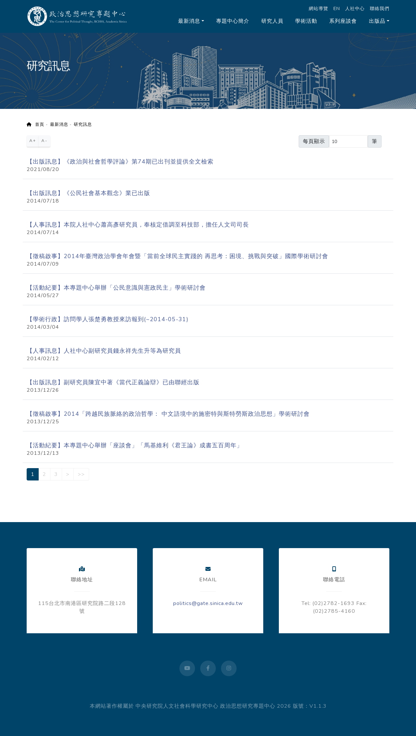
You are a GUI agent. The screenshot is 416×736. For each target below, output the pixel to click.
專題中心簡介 (232, 21)
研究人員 (272, 21)
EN (336, 8)
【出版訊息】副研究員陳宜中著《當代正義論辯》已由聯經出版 (113, 382)
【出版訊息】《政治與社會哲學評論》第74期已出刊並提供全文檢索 (120, 161)
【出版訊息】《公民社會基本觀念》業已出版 (88, 193)
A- (44, 140)
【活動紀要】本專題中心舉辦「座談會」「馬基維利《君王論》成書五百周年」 (135, 445)
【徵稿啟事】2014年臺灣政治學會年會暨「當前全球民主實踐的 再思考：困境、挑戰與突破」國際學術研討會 (177, 256)
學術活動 (306, 21)
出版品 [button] (377, 21)
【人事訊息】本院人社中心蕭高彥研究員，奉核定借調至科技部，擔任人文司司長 (138, 225)
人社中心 (355, 8)
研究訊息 (83, 124)
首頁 (35, 124)
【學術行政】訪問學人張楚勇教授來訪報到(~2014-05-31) (107, 319)
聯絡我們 (379, 8)
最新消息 (59, 124)
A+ (32, 140)
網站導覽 (318, 8)
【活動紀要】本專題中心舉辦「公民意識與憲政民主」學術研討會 (116, 288)
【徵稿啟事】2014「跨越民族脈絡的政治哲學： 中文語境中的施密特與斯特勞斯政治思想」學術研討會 (168, 414)
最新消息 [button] (189, 21)
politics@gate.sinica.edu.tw (208, 603)
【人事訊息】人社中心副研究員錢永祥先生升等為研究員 (104, 351)
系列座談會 (343, 21)
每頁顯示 (314, 141)
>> (81, 474)
